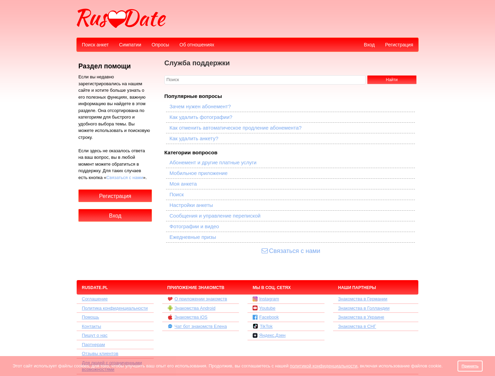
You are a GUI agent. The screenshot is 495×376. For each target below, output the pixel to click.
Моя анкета (183, 184)
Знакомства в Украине (361, 317)
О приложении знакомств (197, 299)
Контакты (91, 326)
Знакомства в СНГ (357, 326)
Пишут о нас (95, 335)
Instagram (266, 298)
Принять (470, 366)
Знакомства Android (191, 308)
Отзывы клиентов (100, 353)
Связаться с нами (124, 177)
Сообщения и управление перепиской (215, 216)
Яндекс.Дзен (269, 335)
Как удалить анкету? (193, 138)
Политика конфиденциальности (115, 308)
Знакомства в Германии (362, 298)
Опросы (160, 44)
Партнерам (93, 344)
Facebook (266, 317)
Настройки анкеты (191, 205)
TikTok (263, 326)
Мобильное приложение (198, 173)
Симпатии (130, 44)
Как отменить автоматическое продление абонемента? (235, 128)
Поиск (176, 194)
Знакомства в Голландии (364, 308)
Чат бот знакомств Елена (197, 326)
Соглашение (95, 298)
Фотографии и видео (194, 226)
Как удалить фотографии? (200, 117)
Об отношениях (196, 44)
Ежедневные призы (192, 237)
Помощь (90, 317)
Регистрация (399, 44)
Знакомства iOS (187, 317)
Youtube (264, 308)
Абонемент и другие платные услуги (212, 162)
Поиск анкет (95, 44)
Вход (369, 44)
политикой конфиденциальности (324, 365)
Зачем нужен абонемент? (200, 106)
